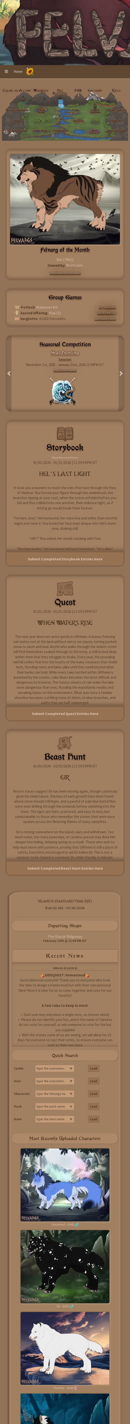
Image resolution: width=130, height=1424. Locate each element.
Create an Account (17, 90)
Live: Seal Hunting (16, 130)
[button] (6, 72)
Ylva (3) (55, 312)
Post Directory (60, 92)
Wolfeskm (74, 265)
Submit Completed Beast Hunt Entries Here (65, 868)
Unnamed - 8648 (63, 1224)
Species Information (17, 110)
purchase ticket (105, 318)
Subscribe (116, 120)
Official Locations (116, 110)
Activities (78, 120)
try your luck (107, 307)
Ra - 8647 (63, 1306)
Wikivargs (41, 90)
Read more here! (65, 370)
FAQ (78, 90)
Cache (75, 110)
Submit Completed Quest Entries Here (65, 713)
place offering (106, 313)
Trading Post (60, 130)
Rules (116, 90)
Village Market (41, 111)
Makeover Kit (47, 307)
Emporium (95, 90)
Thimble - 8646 (63, 1388)
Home (18, 71)
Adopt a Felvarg (116, 130)
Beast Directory (94, 131)
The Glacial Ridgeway (64, 936)
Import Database (95, 111)
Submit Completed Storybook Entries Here (65, 559)
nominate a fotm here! (65, 273)
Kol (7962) (65, 259)
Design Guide (40, 130)
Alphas (17, 120)
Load (93, 1068)
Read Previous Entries (65, 457)
